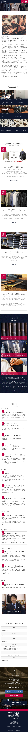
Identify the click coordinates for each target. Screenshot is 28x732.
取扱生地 (14, 264)
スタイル (14, 222)
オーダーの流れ (14, 180)
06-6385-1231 (14, 719)
